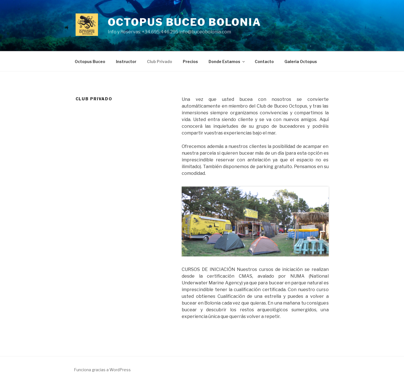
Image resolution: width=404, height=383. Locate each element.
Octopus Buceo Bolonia (184, 22)
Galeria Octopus (300, 61)
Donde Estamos (227, 61)
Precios (190, 61)
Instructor (126, 61)
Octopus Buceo (90, 61)
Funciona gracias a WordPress (102, 369)
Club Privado (159, 61)
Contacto (264, 61)
